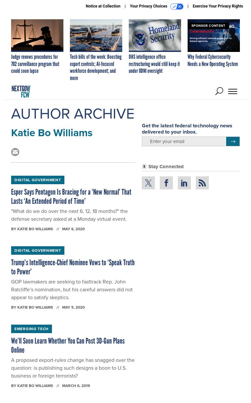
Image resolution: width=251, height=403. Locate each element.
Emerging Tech (31, 328)
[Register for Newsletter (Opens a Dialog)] (233, 141)
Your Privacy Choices (156, 6)
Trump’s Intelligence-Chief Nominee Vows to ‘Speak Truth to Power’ (73, 267)
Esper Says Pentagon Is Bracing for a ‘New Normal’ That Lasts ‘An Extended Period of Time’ (71, 196)
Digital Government (37, 180)
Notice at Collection (103, 6)
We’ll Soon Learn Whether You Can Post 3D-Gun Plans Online (68, 345)
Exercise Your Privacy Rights (218, 6)
